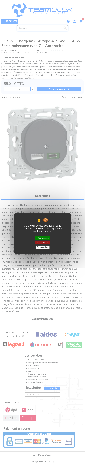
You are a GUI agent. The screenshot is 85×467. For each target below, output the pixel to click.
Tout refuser (42, 243)
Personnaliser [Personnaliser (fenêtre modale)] (42, 247)
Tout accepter (42, 238)
